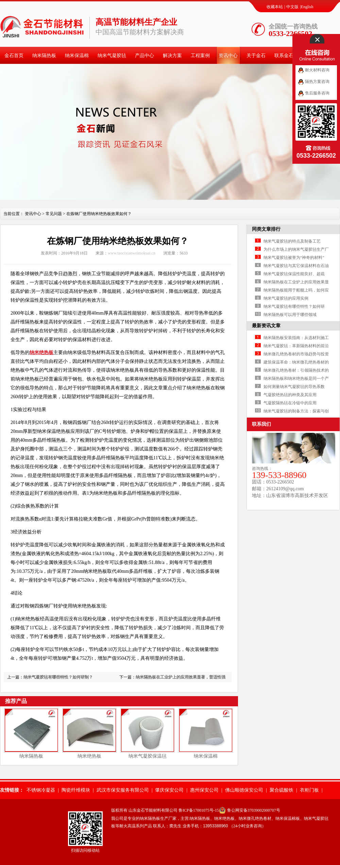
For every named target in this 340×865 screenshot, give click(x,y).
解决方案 (172, 55)
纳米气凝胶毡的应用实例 (286, 298)
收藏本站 (275, 6)
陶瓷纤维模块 (76, 790)
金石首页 (13, 55)
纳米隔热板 (44, 55)
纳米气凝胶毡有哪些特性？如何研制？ (58, 677)
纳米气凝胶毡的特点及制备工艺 (292, 241)
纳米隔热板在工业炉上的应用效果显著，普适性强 (180, 677)
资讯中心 (228, 55)
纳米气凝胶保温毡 (148, 756)
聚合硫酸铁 (281, 790)
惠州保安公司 (204, 790)
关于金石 (256, 55)
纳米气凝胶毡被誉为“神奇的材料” (294, 257)
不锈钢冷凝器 (41, 790)
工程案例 (200, 55)
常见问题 (54, 213)
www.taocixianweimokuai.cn (131, 253)
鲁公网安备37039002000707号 (253, 810)
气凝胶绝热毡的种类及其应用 (290, 394)
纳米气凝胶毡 (112, 55)
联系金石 (283, 55)
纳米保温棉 (77, 55)
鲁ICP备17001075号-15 (198, 810)
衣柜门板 (309, 790)
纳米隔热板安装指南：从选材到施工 (296, 337)
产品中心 (144, 55)
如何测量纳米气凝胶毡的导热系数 (294, 386)
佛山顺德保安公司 (244, 790)
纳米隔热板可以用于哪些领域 (290, 314)
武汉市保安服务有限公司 (123, 790)
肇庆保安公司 (169, 790)
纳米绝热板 (41, 352)
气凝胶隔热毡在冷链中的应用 (290, 403)
